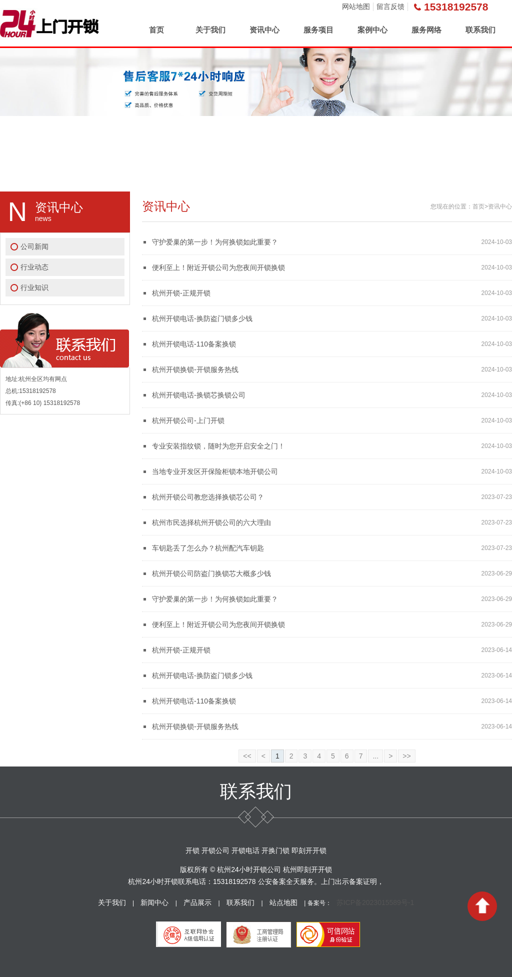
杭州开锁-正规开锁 (181, 293)
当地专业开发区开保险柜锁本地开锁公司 (215, 472)
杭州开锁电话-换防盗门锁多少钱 (202, 318)
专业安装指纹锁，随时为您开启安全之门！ (218, 446)
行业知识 (34, 288)
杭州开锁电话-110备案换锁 (194, 344)
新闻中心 (154, 902)
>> (406, 756)
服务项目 (319, 30)
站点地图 (284, 902)
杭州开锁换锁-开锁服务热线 (195, 370)
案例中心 (373, 30)
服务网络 (427, 30)
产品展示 (198, 902)
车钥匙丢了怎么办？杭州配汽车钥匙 (208, 548)
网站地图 (356, 6)
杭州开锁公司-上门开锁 (188, 420)
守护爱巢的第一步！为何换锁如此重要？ (215, 242)
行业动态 (34, 267)
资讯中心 (265, 30)
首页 (156, 30)
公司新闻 (34, 246)
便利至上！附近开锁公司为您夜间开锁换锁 (218, 268)
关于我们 (211, 30)
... (375, 756)
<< (247, 756)
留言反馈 (390, 6)
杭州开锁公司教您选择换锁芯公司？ (208, 497)
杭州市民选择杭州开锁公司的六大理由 (211, 522)
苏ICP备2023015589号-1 (375, 902)
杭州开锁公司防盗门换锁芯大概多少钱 (211, 574)
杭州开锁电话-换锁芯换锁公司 (199, 395)
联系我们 (481, 30)
